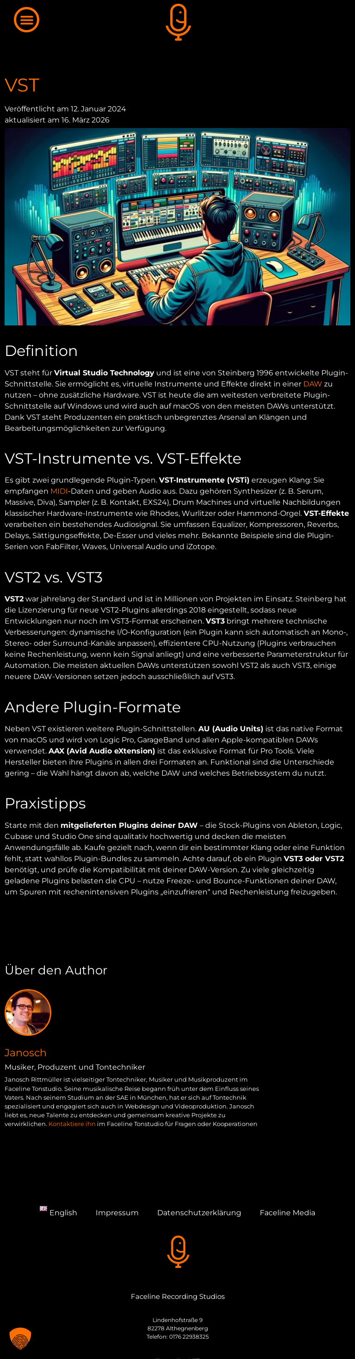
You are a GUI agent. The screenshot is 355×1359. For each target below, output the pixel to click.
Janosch (26, 1052)
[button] (26, 19)
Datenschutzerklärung (199, 1212)
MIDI (59, 491)
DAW (312, 384)
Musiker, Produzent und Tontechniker (75, 1067)
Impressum (117, 1212)
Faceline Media (287, 1212)
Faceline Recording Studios (178, 1296)
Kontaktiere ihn (72, 1123)
